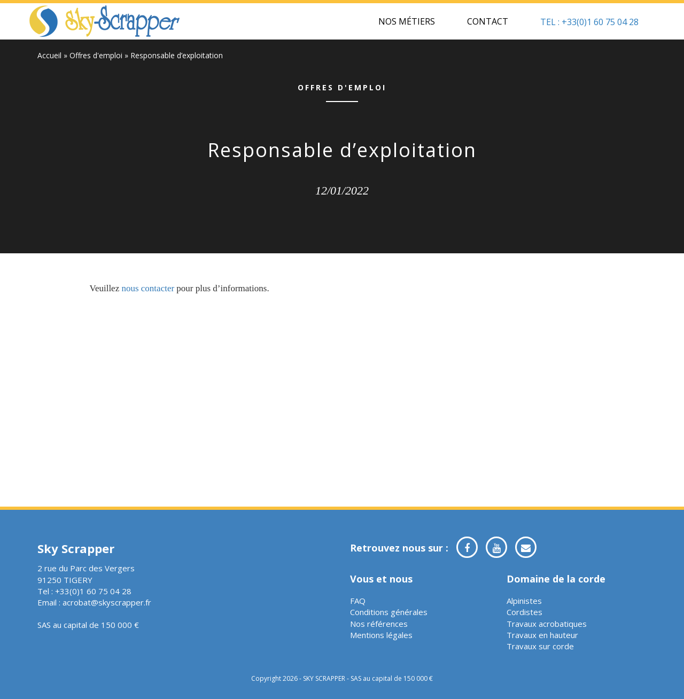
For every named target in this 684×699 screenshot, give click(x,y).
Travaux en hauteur (542, 635)
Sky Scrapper (104, 21)
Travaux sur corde (540, 646)
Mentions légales (381, 635)
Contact (487, 21)
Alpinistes (524, 600)
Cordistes (524, 612)
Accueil (49, 55)
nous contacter (147, 288)
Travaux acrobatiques (547, 623)
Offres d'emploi (95, 55)
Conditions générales (389, 612)
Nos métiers (406, 21)
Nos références (379, 623)
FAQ (358, 600)
